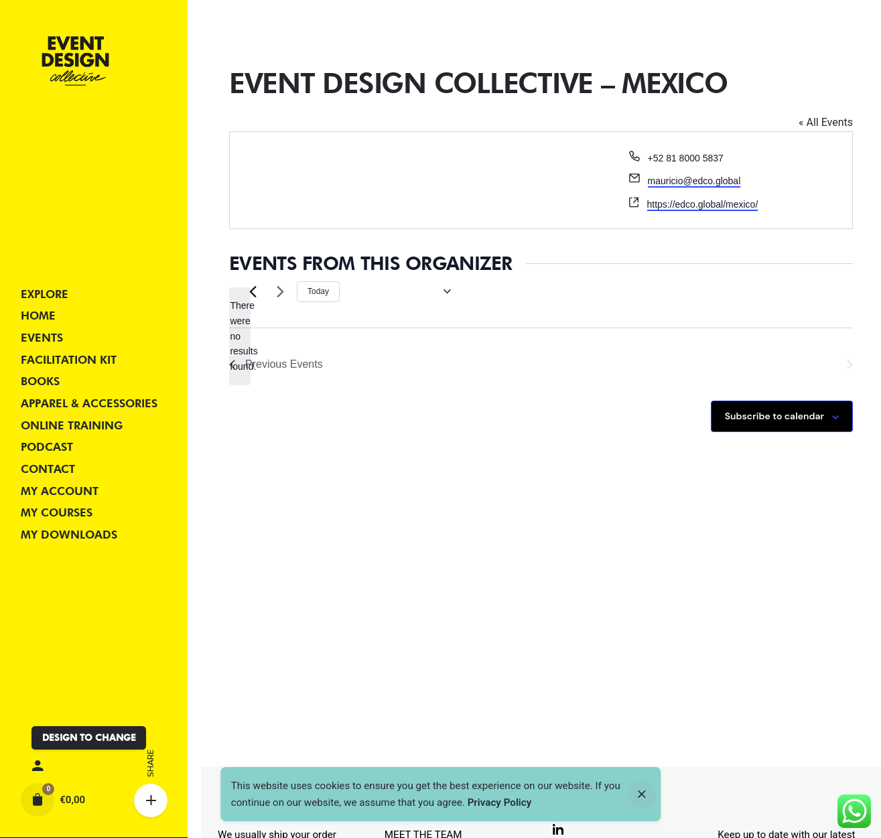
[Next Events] (279, 291)
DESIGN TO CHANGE (89, 737)
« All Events (826, 122)
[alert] (240, 336)
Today (318, 291)
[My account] (93, 766)
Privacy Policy (500, 802)
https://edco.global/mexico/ (702, 204)
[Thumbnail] (75, 61)
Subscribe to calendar (774, 416)
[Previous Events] (253, 291)
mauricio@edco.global (694, 181)
